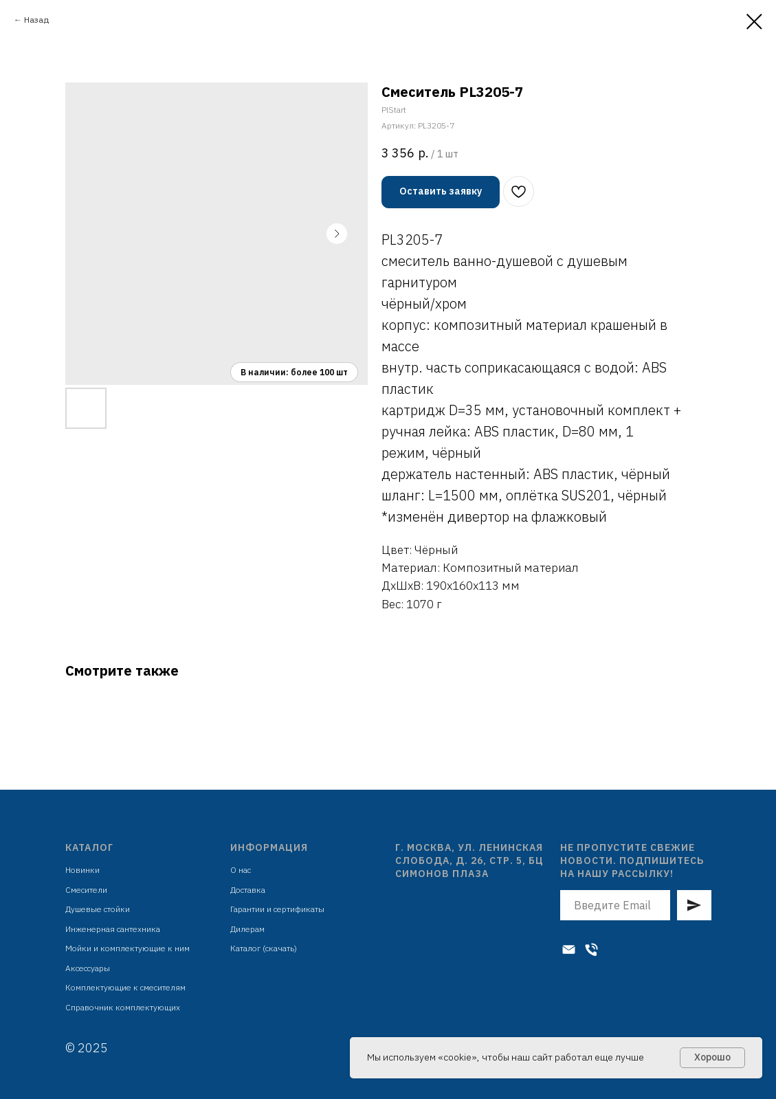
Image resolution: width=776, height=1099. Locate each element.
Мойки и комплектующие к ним (127, 948)
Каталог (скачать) (263, 948)
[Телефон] (591, 949)
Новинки (82, 870)
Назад (36, 19)
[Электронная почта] (568, 949)
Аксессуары (87, 968)
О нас (240, 870)
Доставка (247, 890)
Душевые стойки (97, 909)
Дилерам (247, 929)
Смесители (86, 890)
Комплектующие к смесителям (125, 987)
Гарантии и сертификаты (277, 909)
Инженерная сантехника (112, 929)
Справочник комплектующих (122, 1007)
